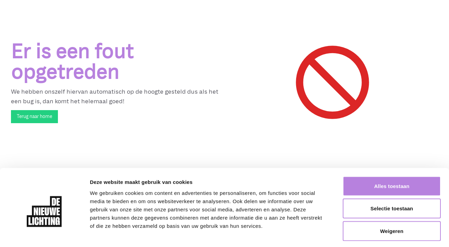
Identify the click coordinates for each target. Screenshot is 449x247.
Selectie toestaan (392, 180)
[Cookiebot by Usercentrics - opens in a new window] (44, 233)
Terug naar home (34, 116)
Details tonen (370, 233)
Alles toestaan (391, 157)
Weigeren (391, 202)
